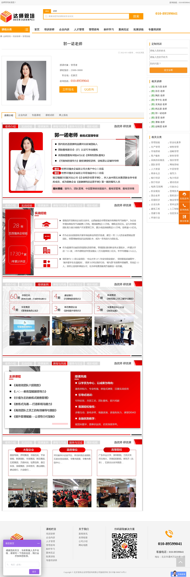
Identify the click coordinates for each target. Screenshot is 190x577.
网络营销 (174, 164)
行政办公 (174, 187)
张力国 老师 (159, 86)
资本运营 (174, 204)
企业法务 (155, 204)
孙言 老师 (158, 91)
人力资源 (155, 169)
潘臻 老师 (158, 122)
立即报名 (68, 89)
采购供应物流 (157, 160)
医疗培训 (155, 182)
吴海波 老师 (159, 104)
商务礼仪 (155, 173)
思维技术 (174, 191)
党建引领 (155, 213)
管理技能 (26, 36)
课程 (47, 11)
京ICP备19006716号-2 (117, 572)
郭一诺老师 (158, 113)
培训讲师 (16, 36)
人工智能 (174, 209)
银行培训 (155, 178)
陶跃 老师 (158, 95)
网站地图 (83, 545)
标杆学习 (50, 549)
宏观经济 (155, 200)
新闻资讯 (83, 534)
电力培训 (174, 178)
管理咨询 (50, 545)
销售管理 (174, 147)
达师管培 (7, 36)
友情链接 (83, 537)
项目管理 (174, 160)
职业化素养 (175, 142)
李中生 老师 (159, 100)
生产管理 (155, 147)
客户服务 (155, 156)
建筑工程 (155, 209)
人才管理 (50, 541)
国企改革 (155, 195)
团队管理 (155, 164)
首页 (36, 29)
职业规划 (155, 191)
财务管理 (174, 156)
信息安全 (174, 213)
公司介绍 (83, 541)
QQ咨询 (89, 89)
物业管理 (174, 200)
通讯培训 (174, 182)
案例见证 (50, 553)
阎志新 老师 (159, 109)
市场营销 (155, 151)
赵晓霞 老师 (159, 126)
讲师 (55, 11)
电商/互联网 (157, 187)
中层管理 (174, 169)
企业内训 (50, 537)
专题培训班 (51, 560)
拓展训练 (50, 556)
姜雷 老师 (158, 117)
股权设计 (174, 195)
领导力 (173, 173)
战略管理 (174, 151)
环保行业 (155, 218)
